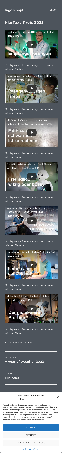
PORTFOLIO (30, 342)
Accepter (31, 427)
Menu (53, 10)
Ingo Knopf (14, 10)
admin (8, 342)
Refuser (31, 435)
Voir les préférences (31, 442)
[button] (57, 397)
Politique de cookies (29, 449)
